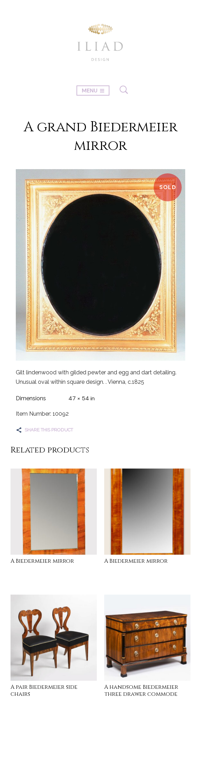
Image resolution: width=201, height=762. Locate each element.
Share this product (49, 429)
